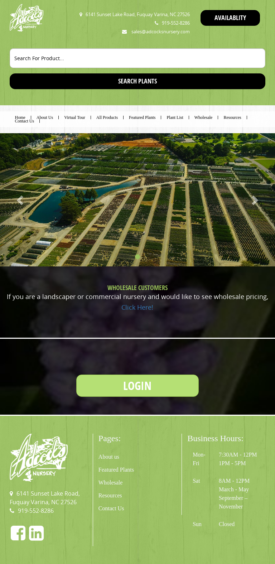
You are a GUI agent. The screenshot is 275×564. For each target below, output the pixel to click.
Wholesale (203, 117)
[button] (20, 199)
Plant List (175, 117)
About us (108, 457)
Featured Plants (142, 117)
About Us (45, 117)
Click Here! (137, 307)
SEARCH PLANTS (137, 81)
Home (20, 117)
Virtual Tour (74, 117)
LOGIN (137, 386)
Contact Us (24, 121)
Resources (232, 117)
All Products (107, 117)
